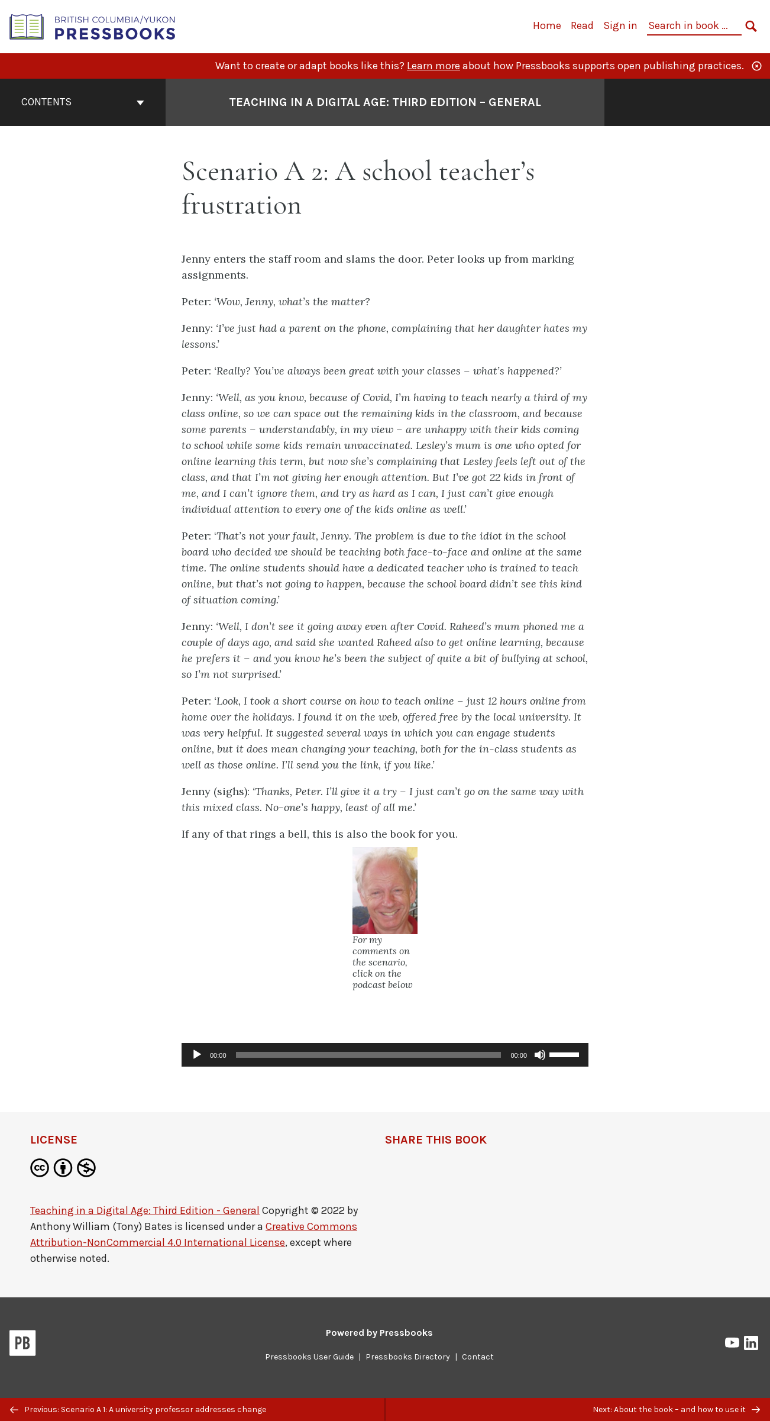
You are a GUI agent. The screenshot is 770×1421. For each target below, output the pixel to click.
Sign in (620, 25)
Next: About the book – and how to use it (676, 1409)
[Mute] (540, 1055)
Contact (478, 1357)
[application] (385, 1055)
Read (582, 25)
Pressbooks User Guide (309, 1357)
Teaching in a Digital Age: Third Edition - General (145, 1210)
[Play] (197, 1055)
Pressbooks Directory (407, 1357)
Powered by (379, 1332)
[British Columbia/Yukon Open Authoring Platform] (92, 25)
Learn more (433, 65)
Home (547, 25)
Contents (82, 101)
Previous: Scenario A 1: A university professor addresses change (138, 1409)
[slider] (369, 1055)
